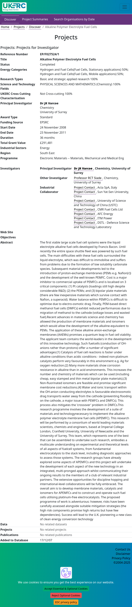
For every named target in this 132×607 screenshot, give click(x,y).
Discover (10, 19)
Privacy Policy (121, 558)
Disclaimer (123, 554)
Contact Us (122, 549)
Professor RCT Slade (88, 178)
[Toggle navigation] (125, 7)
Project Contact (85, 187)
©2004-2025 (121, 563)
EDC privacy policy (66, 602)
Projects (19, 27)
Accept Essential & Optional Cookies (66, 588)
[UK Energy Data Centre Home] (14, 6)
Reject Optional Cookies (66, 595)
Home (5, 27)
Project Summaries (35, 19)
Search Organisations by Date (74, 19)
